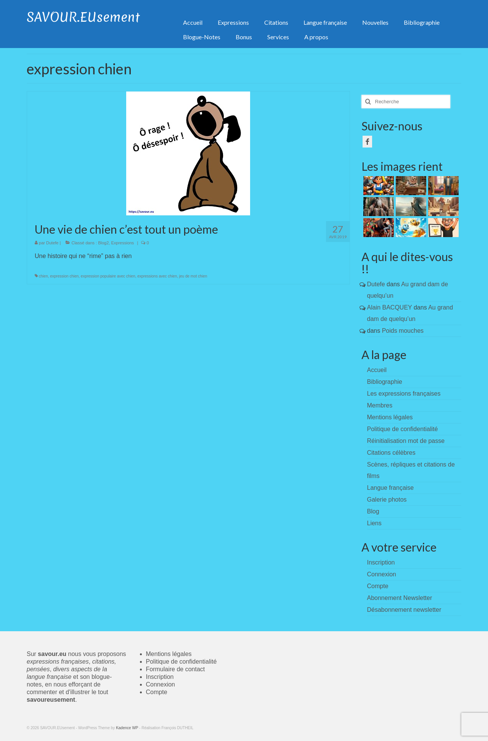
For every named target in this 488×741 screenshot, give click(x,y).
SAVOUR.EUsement (83, 17)
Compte (156, 692)
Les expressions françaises (404, 393)
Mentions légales (390, 417)
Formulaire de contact (175, 669)
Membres (380, 405)
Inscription (160, 677)
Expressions (122, 243)
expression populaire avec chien (108, 276)
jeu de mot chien (193, 276)
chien (43, 276)
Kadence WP (127, 728)
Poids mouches (403, 330)
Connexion (160, 684)
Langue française (390, 487)
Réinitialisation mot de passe (406, 441)
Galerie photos (387, 499)
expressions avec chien (157, 276)
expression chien (64, 276)
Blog (373, 511)
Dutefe (52, 243)
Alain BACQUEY (389, 307)
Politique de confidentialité (402, 429)
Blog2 (103, 243)
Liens (374, 523)
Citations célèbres (391, 452)
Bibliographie (385, 382)
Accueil (377, 370)
